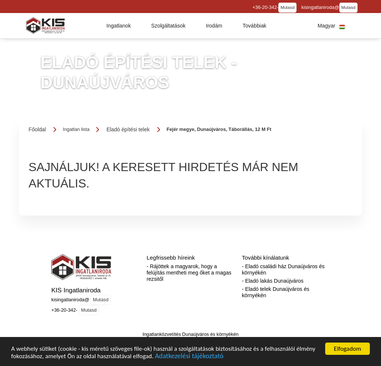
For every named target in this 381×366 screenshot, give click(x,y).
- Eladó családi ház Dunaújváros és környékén (283, 269)
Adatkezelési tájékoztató (189, 359)
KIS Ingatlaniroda (75, 290)
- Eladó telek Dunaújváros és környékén (275, 292)
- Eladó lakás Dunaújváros (273, 281)
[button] (118, 26)
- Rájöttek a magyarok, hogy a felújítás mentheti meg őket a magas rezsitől (189, 272)
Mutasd (288, 7)
